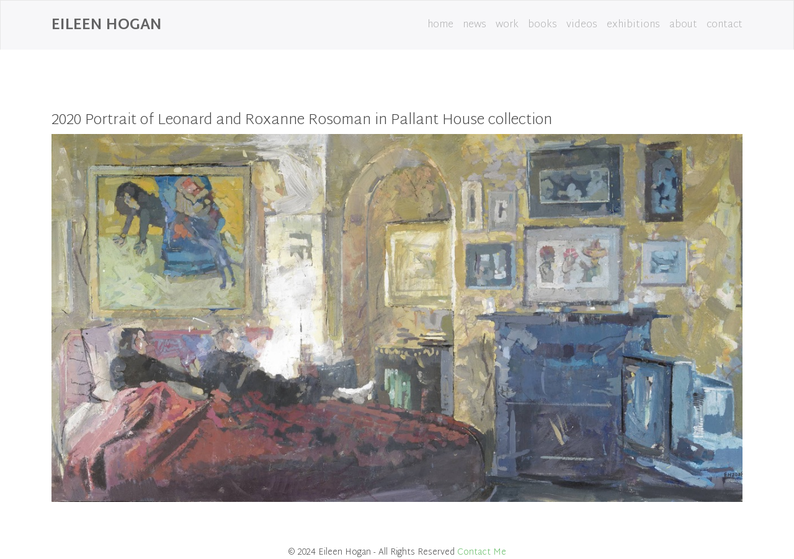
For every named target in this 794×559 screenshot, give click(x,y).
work (507, 25)
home (440, 25)
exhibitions (633, 25)
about (683, 25)
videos (581, 25)
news (474, 25)
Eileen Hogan (106, 25)
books (542, 25)
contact (725, 25)
